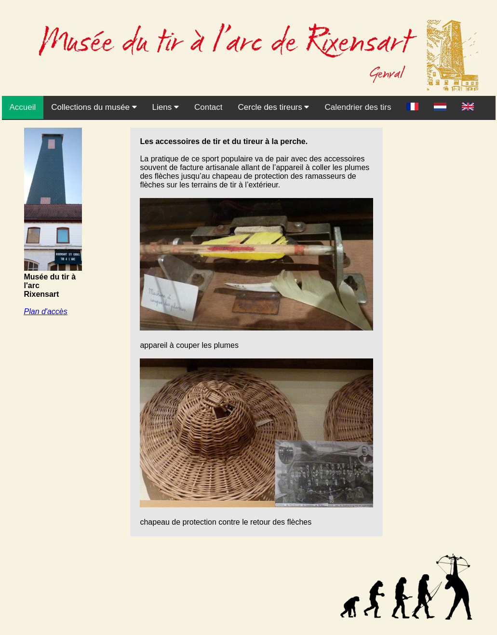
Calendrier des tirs (357, 107)
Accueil (23, 107)
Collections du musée (93, 107)
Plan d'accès (45, 311)
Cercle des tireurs (273, 107)
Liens (165, 107)
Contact (208, 107)
